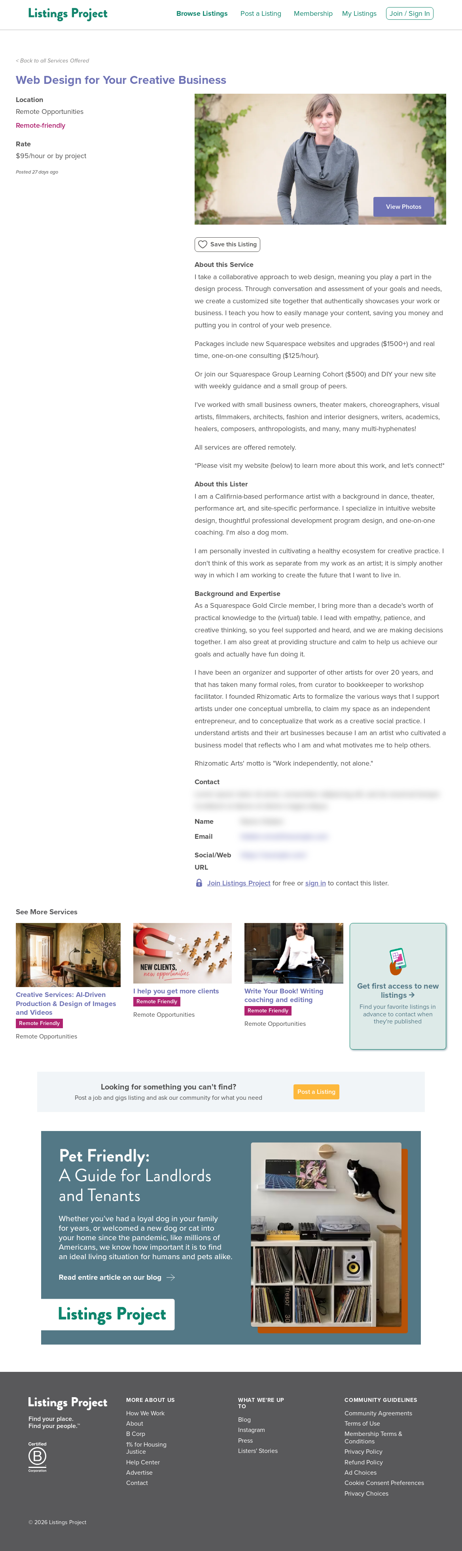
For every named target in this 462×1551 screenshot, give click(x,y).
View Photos (404, 207)
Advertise (139, 1473)
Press (245, 1441)
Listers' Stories (258, 1451)
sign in (315, 883)
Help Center (143, 1462)
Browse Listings (202, 13)
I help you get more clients (176, 991)
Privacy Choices (366, 1494)
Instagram (251, 1430)
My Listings (359, 13)
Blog (244, 1420)
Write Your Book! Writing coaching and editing (284, 995)
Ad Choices (361, 1473)
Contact (137, 1483)
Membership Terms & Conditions (373, 1437)
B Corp (135, 1434)
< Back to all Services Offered (52, 60)
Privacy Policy (363, 1452)
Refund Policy (364, 1462)
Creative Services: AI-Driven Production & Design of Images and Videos (66, 1003)
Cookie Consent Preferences (384, 1483)
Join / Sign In (410, 13)
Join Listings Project (239, 883)
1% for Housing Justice (146, 1448)
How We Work (145, 1413)
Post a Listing (260, 13)
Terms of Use (362, 1424)
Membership (313, 13)
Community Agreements (378, 1413)
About (134, 1424)
